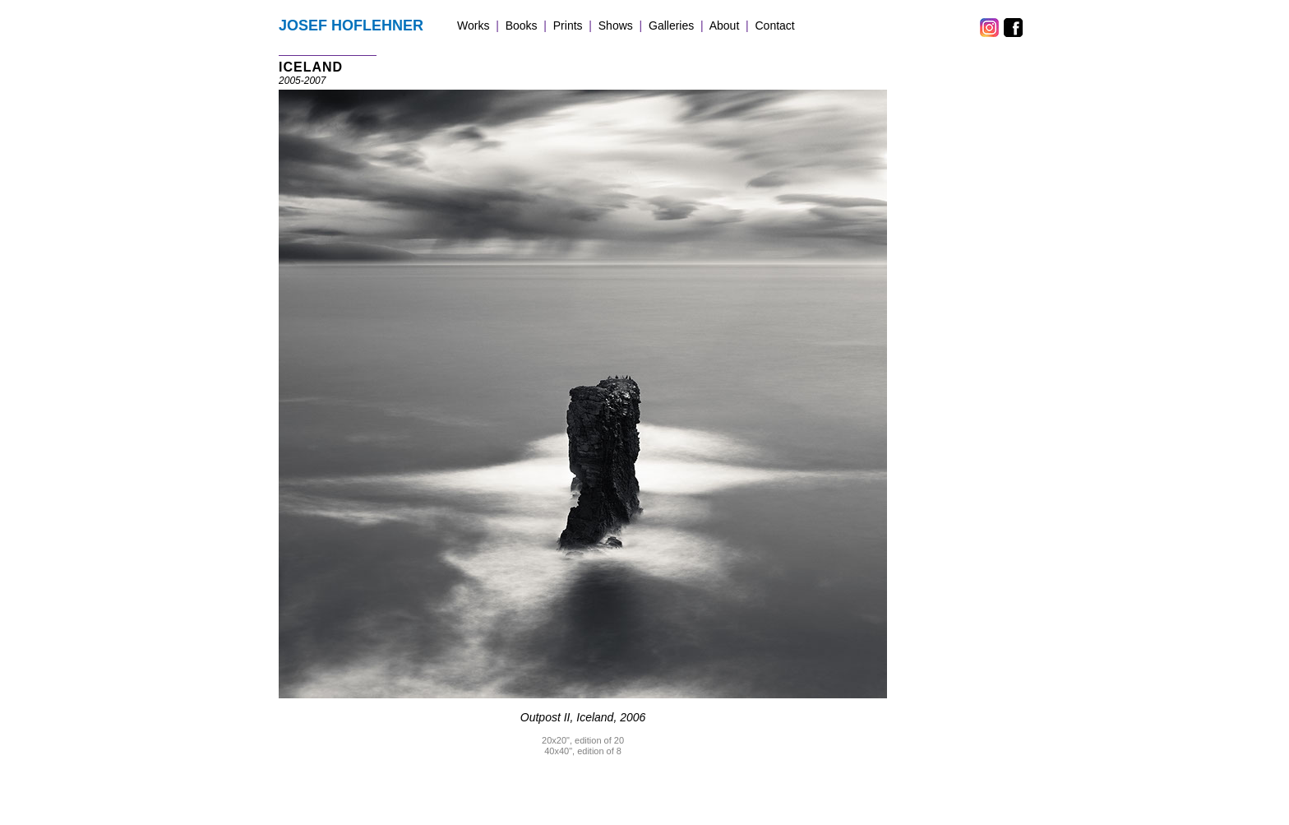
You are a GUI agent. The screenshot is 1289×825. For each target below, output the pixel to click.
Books (522, 25)
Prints (568, 25)
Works (473, 25)
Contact (775, 25)
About (724, 25)
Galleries (671, 25)
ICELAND (311, 67)
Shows (615, 25)
